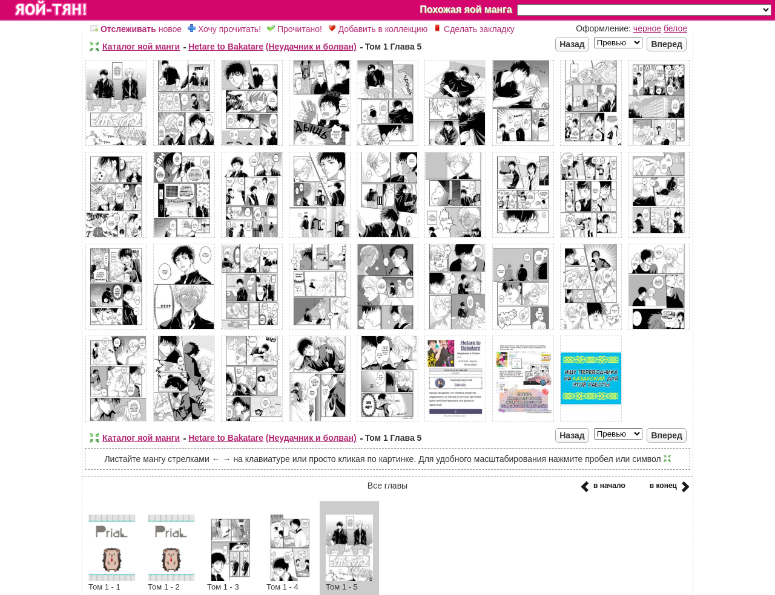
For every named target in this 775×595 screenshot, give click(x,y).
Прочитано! (294, 29)
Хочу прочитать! (224, 29)
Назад (572, 44)
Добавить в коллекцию (377, 29)
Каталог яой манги (141, 46)
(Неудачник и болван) (311, 46)
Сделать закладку (474, 29)
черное (647, 28)
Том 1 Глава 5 (393, 46)
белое (675, 28)
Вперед (666, 44)
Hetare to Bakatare (225, 46)
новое (136, 29)
